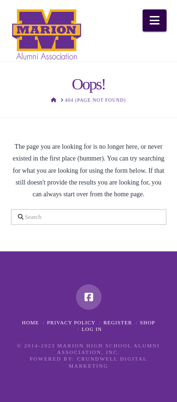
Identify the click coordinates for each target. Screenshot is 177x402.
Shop (147, 322)
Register (117, 322)
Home (30, 322)
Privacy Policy (71, 322)
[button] (155, 20)
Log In (92, 329)
